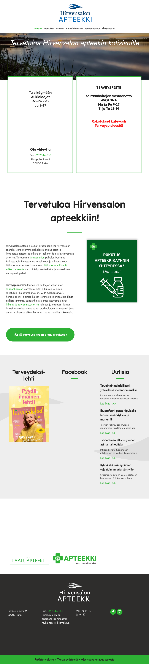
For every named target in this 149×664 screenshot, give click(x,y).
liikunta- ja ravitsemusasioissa (22, 305)
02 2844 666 (43, 155)
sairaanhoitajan (14, 289)
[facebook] (113, 612)
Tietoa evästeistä (68, 659)
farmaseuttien (37, 258)
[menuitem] (38, 28)
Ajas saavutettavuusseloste (98, 659)
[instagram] (119, 612)
